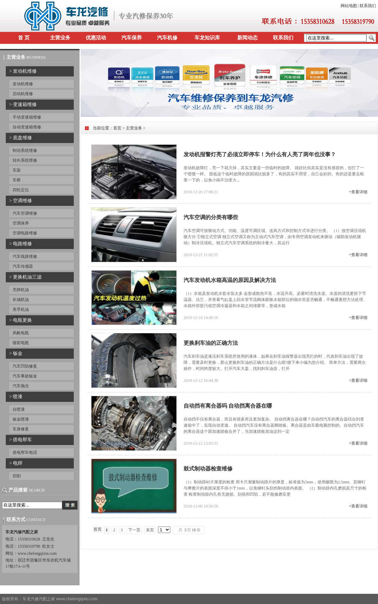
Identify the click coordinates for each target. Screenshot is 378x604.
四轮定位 (21, 190)
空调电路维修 (25, 233)
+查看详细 (358, 192)
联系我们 (368, 5)
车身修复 (21, 429)
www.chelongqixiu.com (76, 599)
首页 (117, 128)
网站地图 (349, 5)
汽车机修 (167, 37)
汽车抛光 (21, 386)
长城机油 (21, 299)
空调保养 (21, 223)
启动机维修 (23, 93)
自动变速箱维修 (27, 127)
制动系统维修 (25, 150)
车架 (17, 170)
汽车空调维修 (25, 213)
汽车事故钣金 (25, 376)
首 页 (24, 37)
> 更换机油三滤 (25, 277)
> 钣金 (15, 353)
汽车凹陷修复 (25, 366)
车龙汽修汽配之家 (38, 599)
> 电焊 (15, 463)
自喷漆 (19, 409)
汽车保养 (131, 37)
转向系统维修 (25, 160)
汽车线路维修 (25, 256)
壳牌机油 (21, 289)
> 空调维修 (20, 200)
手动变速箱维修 (27, 117)
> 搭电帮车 (20, 439)
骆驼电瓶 (21, 342)
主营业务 (60, 37)
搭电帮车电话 (25, 452)
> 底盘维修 (20, 137)
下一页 (134, 530)
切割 (17, 476)
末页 (150, 530)
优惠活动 (96, 37)
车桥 (17, 180)
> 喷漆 (15, 396)
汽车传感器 (23, 266)
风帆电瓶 (21, 333)
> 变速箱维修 (23, 104)
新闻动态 (247, 37)
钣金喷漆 (21, 419)
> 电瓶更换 (20, 320)
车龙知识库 (207, 37)
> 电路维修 (20, 243)
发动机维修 (23, 84)
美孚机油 (21, 309)
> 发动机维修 (23, 71)
